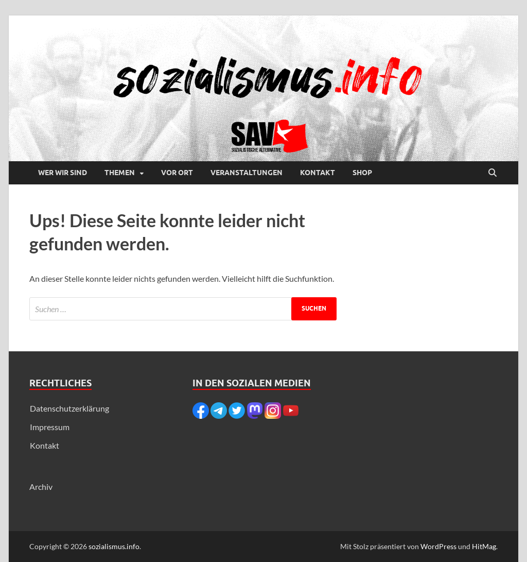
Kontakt (317, 172)
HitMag (484, 546)
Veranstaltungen (246, 172)
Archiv (40, 486)
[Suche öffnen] (492, 173)
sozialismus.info (114, 546)
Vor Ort (177, 172)
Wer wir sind (62, 172)
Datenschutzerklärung (69, 408)
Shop (362, 172)
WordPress (438, 546)
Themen (119, 172)
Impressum (49, 427)
